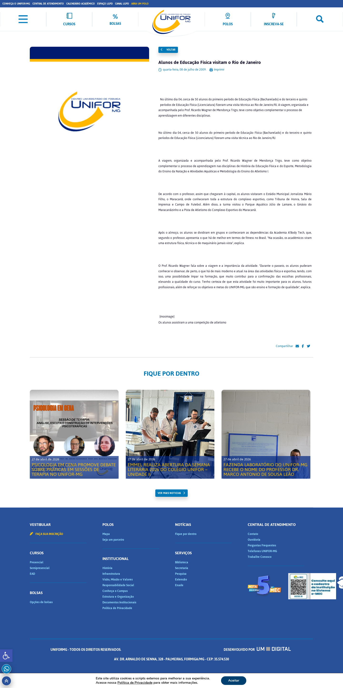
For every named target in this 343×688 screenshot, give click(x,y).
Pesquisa (181, 574)
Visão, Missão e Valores (117, 579)
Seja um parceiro (113, 540)
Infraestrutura (111, 574)
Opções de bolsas (41, 602)
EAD (32, 574)
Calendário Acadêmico (80, 3)
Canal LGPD (122, 3)
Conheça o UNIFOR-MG (16, 3)
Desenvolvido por (171, 659)
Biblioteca (181, 562)
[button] (6, 655)
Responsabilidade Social (118, 585)
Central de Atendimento (48, 3)
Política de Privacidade (117, 608)
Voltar (168, 49)
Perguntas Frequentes (262, 545)
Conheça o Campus (115, 591)
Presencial (36, 562)
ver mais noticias (169, 493)
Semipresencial (40, 568)
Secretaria (181, 568)
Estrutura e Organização (118, 597)
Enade (179, 585)
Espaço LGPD (105, 3)
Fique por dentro (186, 534)
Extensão (181, 579)
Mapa (106, 534)
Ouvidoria (254, 540)
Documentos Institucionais (119, 602)
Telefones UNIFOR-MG (262, 551)
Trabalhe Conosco (260, 557)
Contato (253, 534)
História (107, 568)
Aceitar (233, 680)
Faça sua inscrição (46, 534)
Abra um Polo (140, 3)
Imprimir (216, 69)
